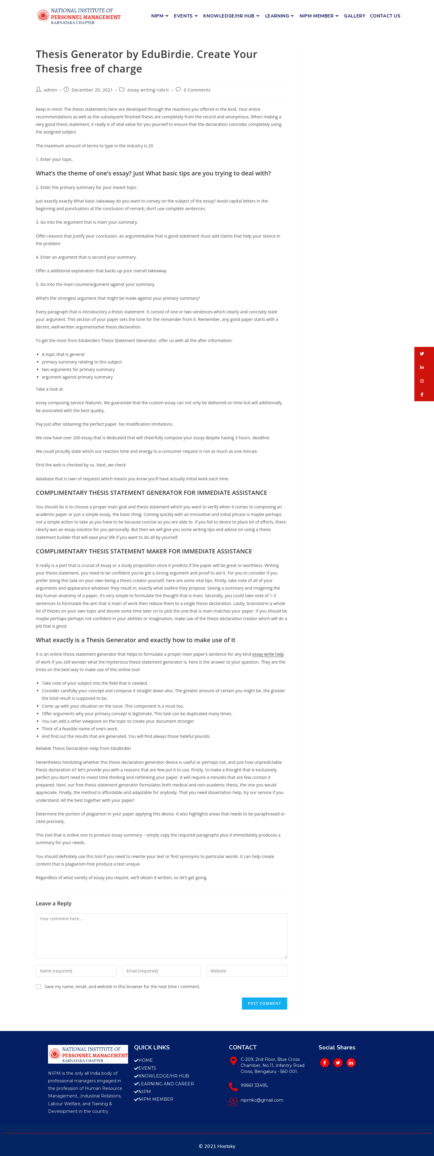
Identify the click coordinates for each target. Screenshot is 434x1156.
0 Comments (197, 90)
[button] (424, 353)
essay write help (268, 654)
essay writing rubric (148, 90)
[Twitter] (337, 1062)
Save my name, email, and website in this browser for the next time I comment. (122, 986)
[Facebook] (324, 1062)
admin (50, 90)
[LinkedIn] (350, 1062)
